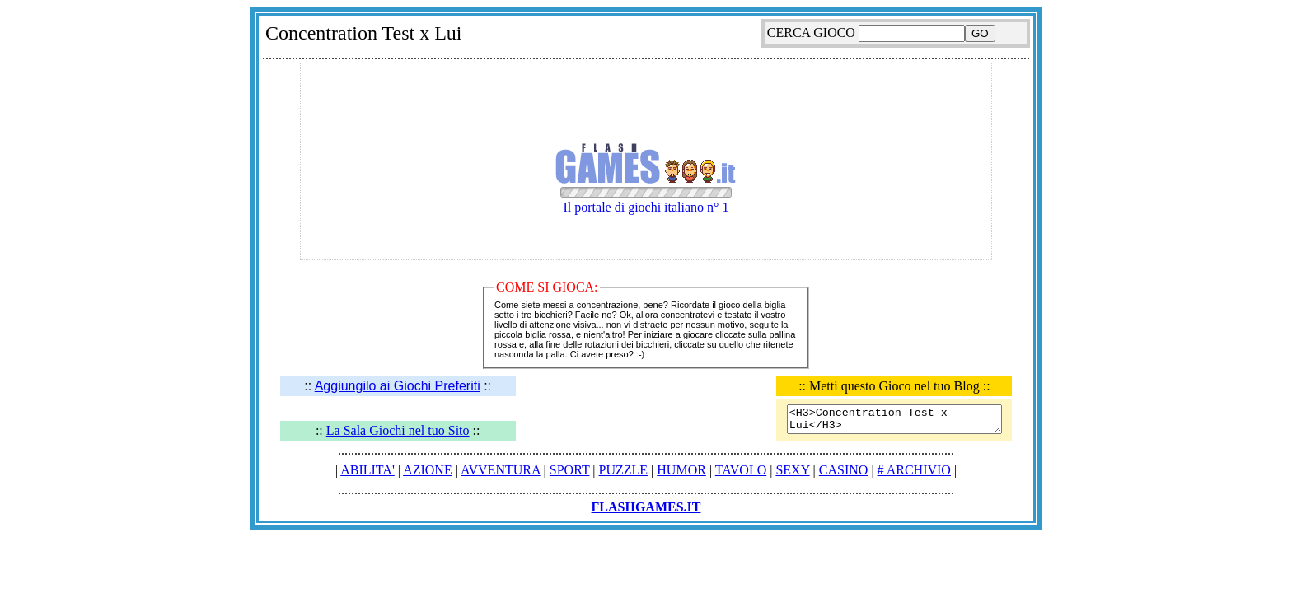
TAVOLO (740, 470)
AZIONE (427, 470)
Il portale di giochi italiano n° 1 (646, 193)
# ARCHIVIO (914, 470)
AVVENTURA (501, 470)
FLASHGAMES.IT (646, 507)
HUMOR (681, 470)
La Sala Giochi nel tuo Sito (398, 430)
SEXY (792, 470)
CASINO (843, 470)
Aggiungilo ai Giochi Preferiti (397, 386)
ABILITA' (367, 470)
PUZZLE (623, 470)
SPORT (570, 470)
